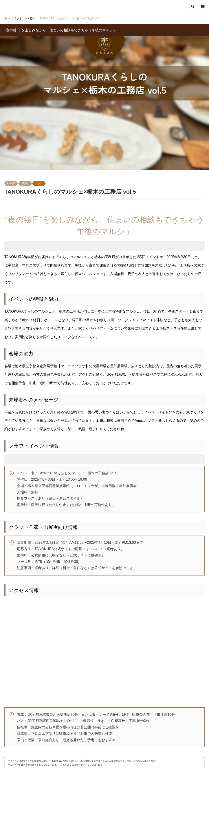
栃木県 (11, 183)
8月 (39, 183)
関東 (25, 183)
